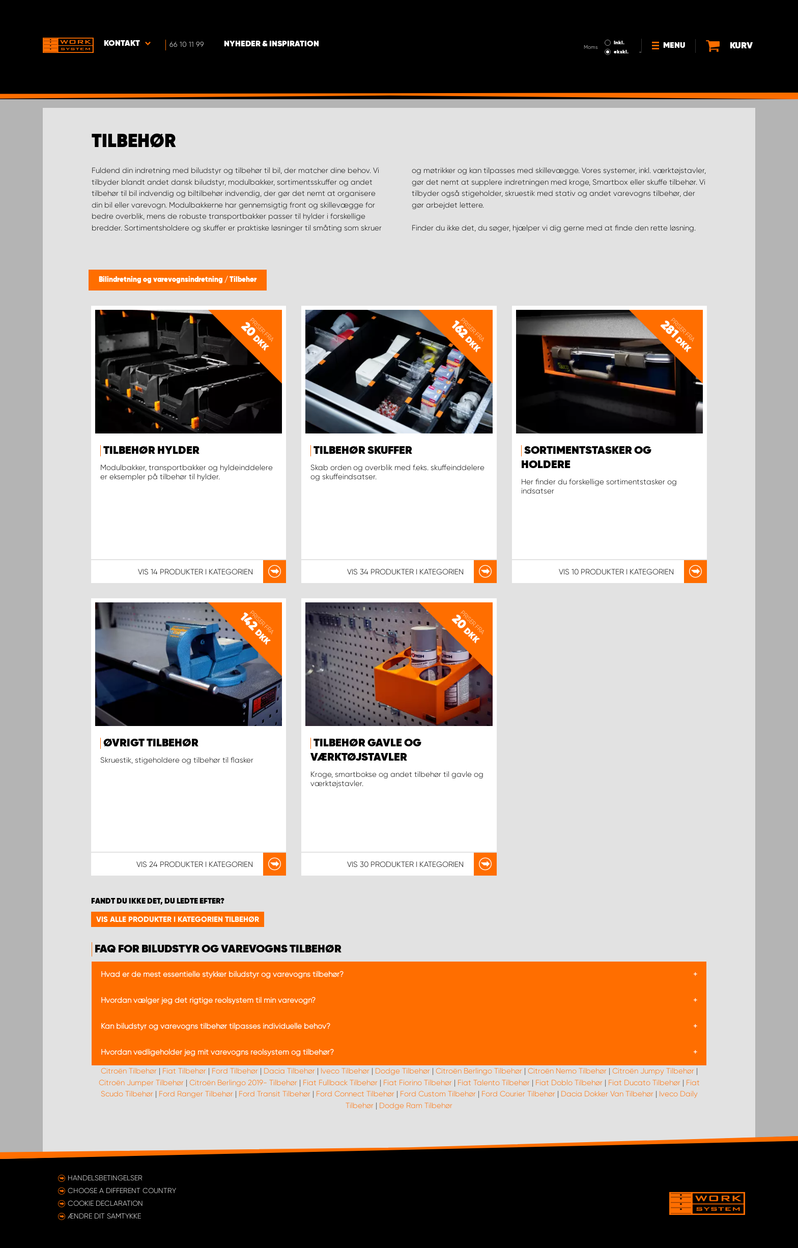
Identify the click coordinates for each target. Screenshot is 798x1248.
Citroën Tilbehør (129, 1071)
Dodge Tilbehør (402, 1071)
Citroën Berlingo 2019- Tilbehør (243, 1082)
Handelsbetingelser (105, 1178)
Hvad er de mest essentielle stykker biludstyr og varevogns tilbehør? (222, 974)
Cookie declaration (105, 1203)
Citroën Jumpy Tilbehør (653, 1071)
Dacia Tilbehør (289, 1071)
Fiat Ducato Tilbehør (644, 1082)
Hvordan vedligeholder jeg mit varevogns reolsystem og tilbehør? (217, 1052)
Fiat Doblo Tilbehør (569, 1082)
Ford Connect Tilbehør (355, 1093)
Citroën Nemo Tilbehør (567, 1071)
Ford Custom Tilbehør (438, 1093)
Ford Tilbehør (235, 1071)
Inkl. (619, 14)
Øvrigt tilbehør (150, 743)
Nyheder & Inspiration (272, 16)
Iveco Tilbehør (345, 1071)
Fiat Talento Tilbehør (494, 1082)
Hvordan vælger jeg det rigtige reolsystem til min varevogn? (208, 1000)
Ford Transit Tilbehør (274, 1093)
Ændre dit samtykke (104, 1216)
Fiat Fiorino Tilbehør (417, 1082)
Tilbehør (243, 279)
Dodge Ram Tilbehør (415, 1105)
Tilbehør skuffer (363, 450)
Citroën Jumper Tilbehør (141, 1082)
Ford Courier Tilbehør (518, 1093)
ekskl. (621, 23)
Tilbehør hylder (151, 450)
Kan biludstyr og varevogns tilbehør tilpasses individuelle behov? (215, 1026)
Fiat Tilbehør (184, 1071)
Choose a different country (122, 1190)
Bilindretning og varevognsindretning (161, 279)
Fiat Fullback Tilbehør (340, 1082)
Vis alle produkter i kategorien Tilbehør (177, 919)
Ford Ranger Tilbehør (196, 1093)
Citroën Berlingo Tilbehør (479, 1071)
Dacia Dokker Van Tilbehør (607, 1093)
